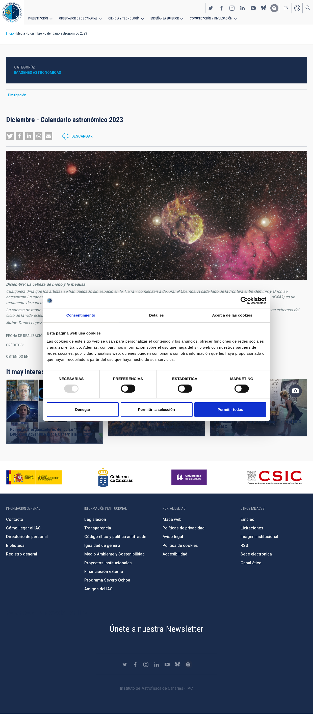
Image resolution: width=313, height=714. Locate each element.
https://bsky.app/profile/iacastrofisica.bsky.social (263, 8)
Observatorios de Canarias (77, 18)
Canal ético (251, 563)
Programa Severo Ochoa (107, 580)
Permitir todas (230, 409)
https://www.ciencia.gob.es (34, 477)
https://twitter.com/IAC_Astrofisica (210, 8)
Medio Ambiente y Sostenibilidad (114, 554)
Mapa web (172, 519)
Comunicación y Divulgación (207, 18)
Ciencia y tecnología (122, 18)
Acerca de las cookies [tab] (232, 315)
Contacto (14, 519)
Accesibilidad (175, 554)
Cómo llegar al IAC (23, 528)
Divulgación (17, 95)
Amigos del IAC (98, 589)
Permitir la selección (156, 409)
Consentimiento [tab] (80, 315)
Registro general (21, 554)
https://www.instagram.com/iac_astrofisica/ (232, 8)
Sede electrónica (256, 554)
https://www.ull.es (189, 477)
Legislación (95, 519)
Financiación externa (103, 571)
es (286, 8)
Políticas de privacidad (183, 528)
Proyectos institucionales (108, 563)
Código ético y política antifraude (115, 536)
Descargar (82, 136)
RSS (244, 545)
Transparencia (97, 528)
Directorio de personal (27, 536)
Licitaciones (252, 528)
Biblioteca (15, 545)
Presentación (37, 18)
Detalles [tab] (156, 315)
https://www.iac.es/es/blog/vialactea (274, 8)
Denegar (82, 409)
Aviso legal (173, 536)
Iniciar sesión (297, 8)
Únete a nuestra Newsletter (156, 629)
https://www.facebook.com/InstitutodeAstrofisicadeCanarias (221, 8)
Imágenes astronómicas (37, 73)
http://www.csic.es (274, 477)
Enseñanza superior (162, 18)
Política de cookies (180, 545)
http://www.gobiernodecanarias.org (115, 477)
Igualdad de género (102, 545)
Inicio (10, 33)
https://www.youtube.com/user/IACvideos (253, 8)
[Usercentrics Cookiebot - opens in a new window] (244, 300)
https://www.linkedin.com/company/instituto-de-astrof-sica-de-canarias (242, 8)
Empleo (247, 519)
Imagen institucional (259, 536)
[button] (10, 136)
